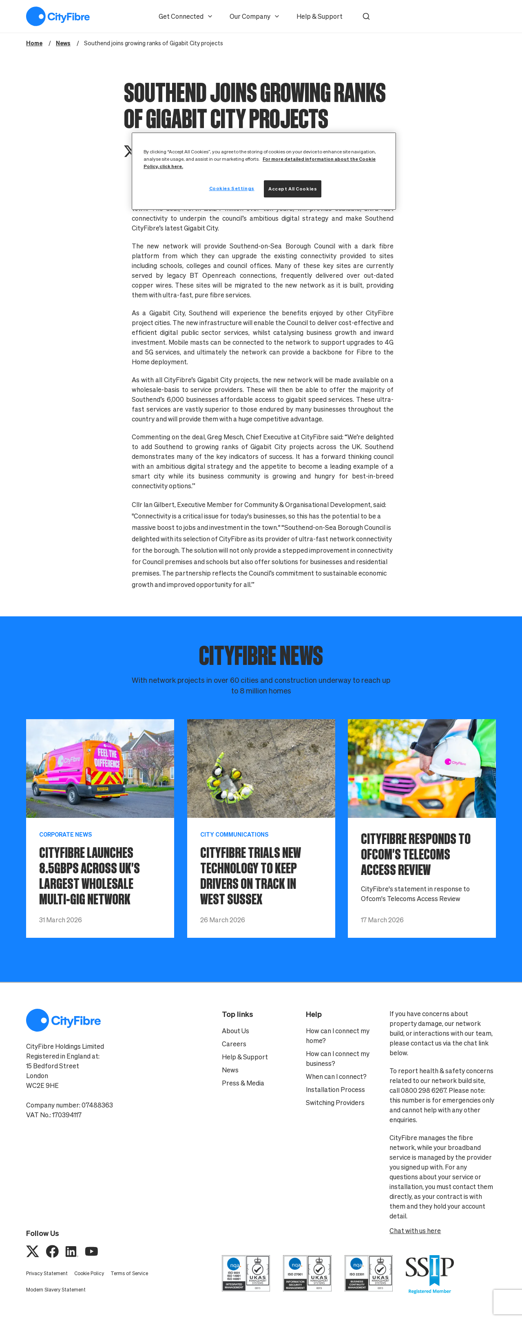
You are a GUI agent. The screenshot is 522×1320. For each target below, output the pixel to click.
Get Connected (186, 16)
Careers (234, 1044)
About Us (235, 1030)
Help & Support (319, 16)
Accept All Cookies (292, 188)
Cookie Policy (89, 1273)
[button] (366, 16)
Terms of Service (129, 1273)
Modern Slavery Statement (56, 1289)
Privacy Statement (47, 1273)
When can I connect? (336, 1076)
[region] (263, 171)
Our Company (255, 16)
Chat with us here (415, 1230)
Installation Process (335, 1089)
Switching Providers (335, 1102)
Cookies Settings (231, 188)
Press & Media (243, 1083)
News (230, 1070)
